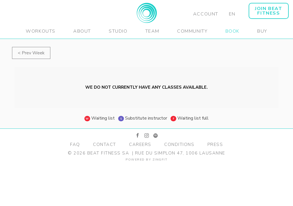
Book (232, 31)
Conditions (179, 144)
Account (205, 14)
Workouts (41, 31)
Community (192, 31)
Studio (118, 31)
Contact (104, 144)
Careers (140, 144)
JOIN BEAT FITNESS (268, 10)
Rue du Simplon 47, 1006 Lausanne (180, 153)
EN (232, 14)
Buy (262, 31)
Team (152, 31)
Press (215, 144)
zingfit (160, 159)
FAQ (75, 144)
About (82, 31)
